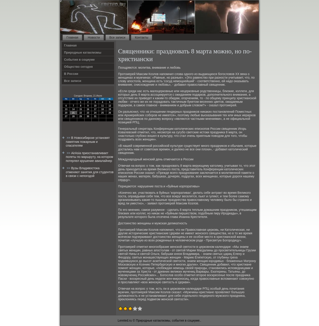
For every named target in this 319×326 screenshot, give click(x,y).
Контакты (141, 37)
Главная (72, 37)
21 (73, 113)
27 (66, 116)
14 (73, 109)
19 (110, 109)
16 (88, 109)
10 (95, 106)
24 (95, 113)
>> (69, 138)
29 (81, 116)
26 (110, 113)
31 (95, 116)
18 (102, 109)
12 (110, 106)
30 (88, 116)
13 (66, 109)
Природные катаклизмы (82, 52)
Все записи (117, 37)
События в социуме (79, 59)
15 (81, 109)
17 (95, 109)
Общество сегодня (78, 66)
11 (102, 106)
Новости (94, 37)
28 (73, 116)
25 (102, 113)
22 (81, 113)
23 (88, 113)
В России (71, 74)
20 (66, 113)
